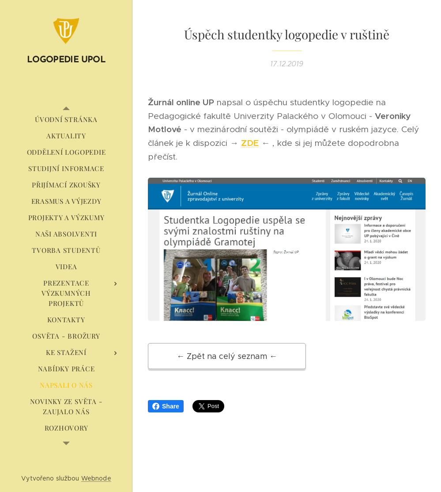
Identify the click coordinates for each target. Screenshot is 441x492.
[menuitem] (66, 119)
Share (165, 406)
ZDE (250, 142)
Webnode (96, 478)
